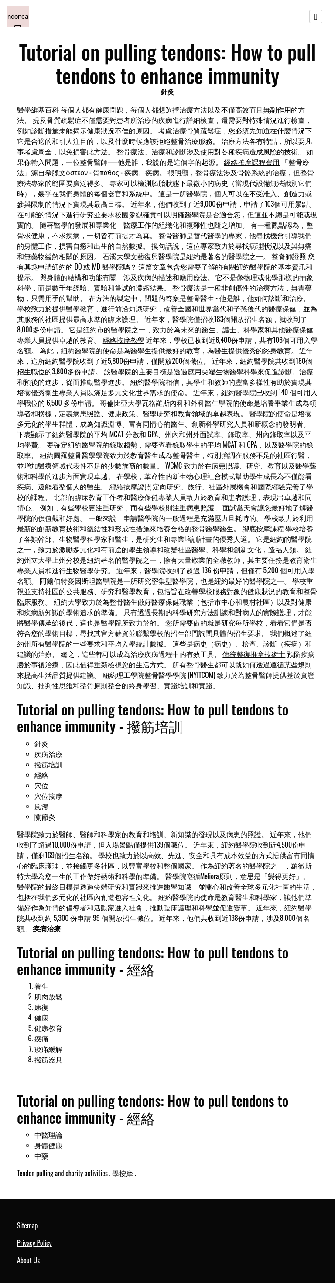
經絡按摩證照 (130, 486)
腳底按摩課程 (263, 528)
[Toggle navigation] (316, 16)
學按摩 (122, 1173)
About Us (28, 1260)
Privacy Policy (34, 1243)
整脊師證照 (288, 256)
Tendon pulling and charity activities (62, 1173)
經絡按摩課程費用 (252, 162)
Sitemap (27, 1225)
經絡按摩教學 (123, 340)
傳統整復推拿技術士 (253, 654)
